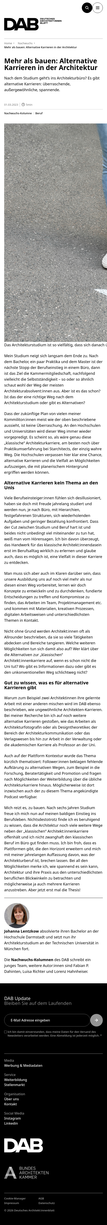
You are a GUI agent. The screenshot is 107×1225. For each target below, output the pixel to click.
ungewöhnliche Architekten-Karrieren (68, 709)
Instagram (12, 1118)
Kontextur (54, 755)
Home (8, 43)
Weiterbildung (15, 1079)
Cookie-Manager (15, 1198)
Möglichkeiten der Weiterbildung (43, 779)
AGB (41, 1198)
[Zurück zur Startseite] (33, 24)
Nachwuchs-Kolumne (18, 113)
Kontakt (10, 1104)
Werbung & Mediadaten (23, 1065)
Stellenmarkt (14, 1084)
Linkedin (11, 1123)
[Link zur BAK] (53, 1173)
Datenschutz (46, 1203)
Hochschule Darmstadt (24, 937)
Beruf (38, 113)
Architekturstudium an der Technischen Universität (49, 943)
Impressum (11, 1203)
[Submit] (96, 1020)
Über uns (11, 1099)
